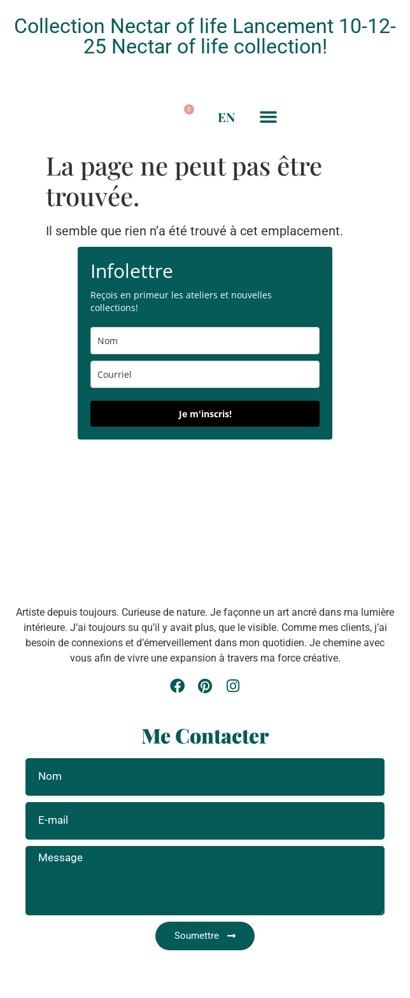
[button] (140, 117)
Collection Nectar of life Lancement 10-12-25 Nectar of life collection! (205, 36)
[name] (205, 340)
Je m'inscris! (205, 414)
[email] (205, 374)
